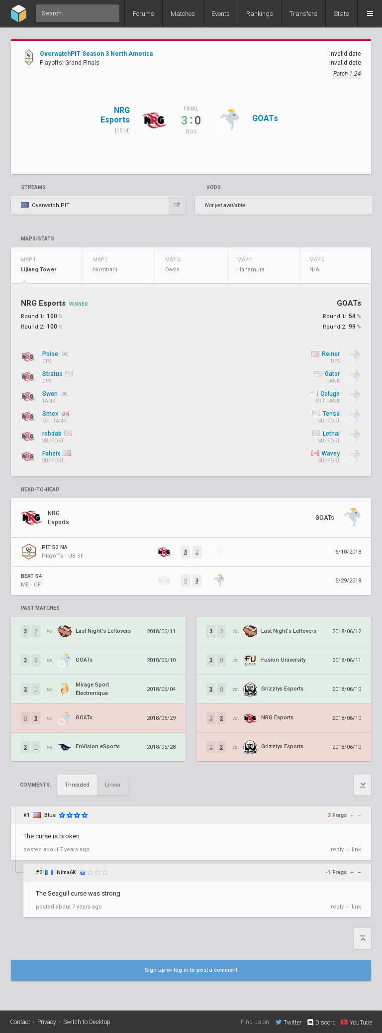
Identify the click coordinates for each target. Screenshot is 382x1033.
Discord (321, 1023)
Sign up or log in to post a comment (191, 970)
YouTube (356, 1022)
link (356, 849)
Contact (20, 1022)
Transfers (303, 13)
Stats (341, 13)
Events (220, 13)
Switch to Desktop (86, 1022)
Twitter (288, 1022)
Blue (50, 815)
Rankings (259, 13)
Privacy (46, 1022)
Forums (143, 13)
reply (337, 849)
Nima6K (66, 872)
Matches (183, 13)
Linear (113, 785)
